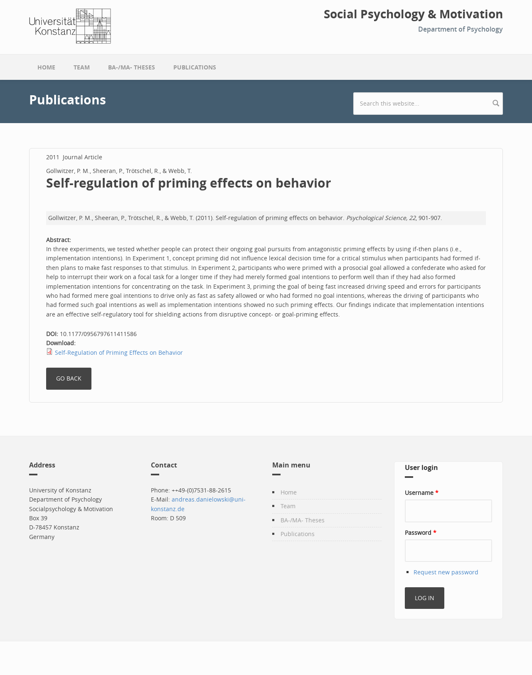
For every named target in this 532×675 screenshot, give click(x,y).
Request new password (446, 572)
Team (82, 67)
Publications (194, 67)
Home (46, 67)
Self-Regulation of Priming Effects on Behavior (119, 352)
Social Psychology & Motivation (413, 14)
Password (420, 533)
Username (421, 493)
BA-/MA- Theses (131, 67)
